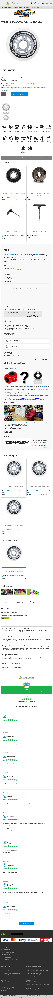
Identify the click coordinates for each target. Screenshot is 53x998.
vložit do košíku (18, 94)
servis (14, 424)
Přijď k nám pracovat (6, 957)
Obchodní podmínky (6, 954)
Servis (8, 329)
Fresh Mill (19, 997)
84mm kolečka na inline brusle (13, 89)
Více (3, 634)
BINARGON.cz (33, 995)
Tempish (12, 254)
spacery (23, 398)
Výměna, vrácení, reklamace (8, 952)
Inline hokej (27, 7)
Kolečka (38, 254)
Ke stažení (3, 961)
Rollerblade (37, 423)
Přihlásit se (5, 618)
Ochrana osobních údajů (7, 956)
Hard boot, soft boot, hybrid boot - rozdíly (16, 637)
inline (18, 270)
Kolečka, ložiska (7, 7)
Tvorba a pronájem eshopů (23, 995)
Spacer (8, 399)
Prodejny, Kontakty (5, 947)
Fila (33, 423)
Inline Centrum (14, 3)
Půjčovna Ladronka (5, 949)
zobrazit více (44, 447)
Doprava (8, 90)
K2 (24, 423)
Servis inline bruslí (5, 951)
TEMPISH (8, 85)
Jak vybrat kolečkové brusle (11, 655)
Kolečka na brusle (17, 7)
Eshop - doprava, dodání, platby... (9, 959)
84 (19, 254)
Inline (5, 254)
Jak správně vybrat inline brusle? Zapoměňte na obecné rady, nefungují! (25, 646)
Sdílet (10, 99)
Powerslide (28, 423)
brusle (28, 386)
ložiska (37, 398)
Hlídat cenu (5, 99)
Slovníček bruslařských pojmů (11, 664)
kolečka (8, 254)
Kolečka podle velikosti (42, 87)
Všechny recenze (26, 923)
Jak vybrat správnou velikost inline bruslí (15, 628)
